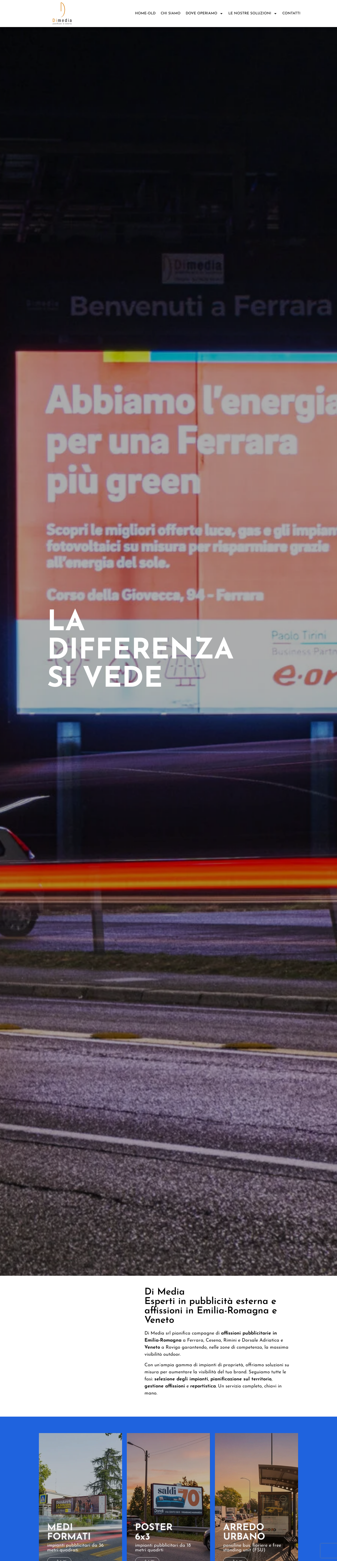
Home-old (145, 13)
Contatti (291, 13)
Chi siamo (171, 13)
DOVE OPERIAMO (204, 13)
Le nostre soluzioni (252, 13)
